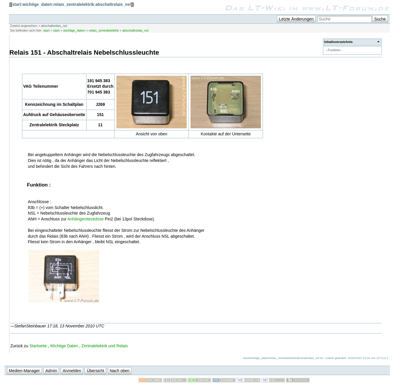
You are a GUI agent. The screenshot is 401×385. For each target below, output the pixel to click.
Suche (380, 19)
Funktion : (335, 50)
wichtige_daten (74, 30)
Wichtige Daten (64, 345)
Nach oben (120, 370)
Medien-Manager (24, 370)
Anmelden (72, 370)
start (46, 30)
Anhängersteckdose (85, 219)
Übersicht (95, 370)
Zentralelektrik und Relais (104, 345)
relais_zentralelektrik (104, 30)
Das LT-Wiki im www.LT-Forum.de (307, 8)
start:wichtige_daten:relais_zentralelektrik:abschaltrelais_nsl (71, 4)
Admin (51, 370)
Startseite (38, 345)
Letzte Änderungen (296, 19)
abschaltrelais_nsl (54, 25)
